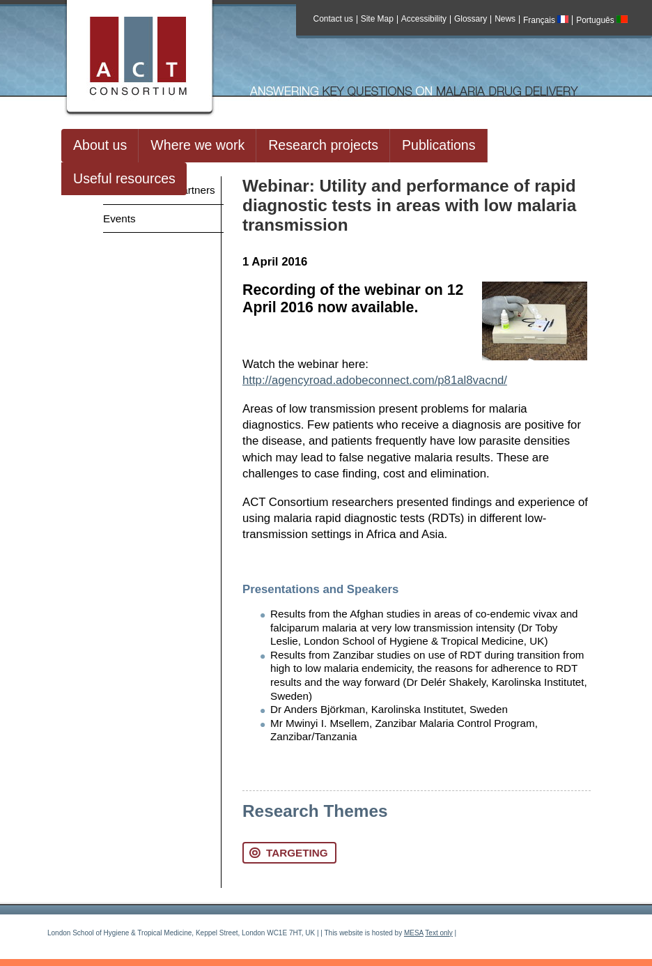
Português (602, 20)
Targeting (288, 852)
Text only (438, 933)
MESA (414, 933)
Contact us (333, 19)
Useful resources (124, 178)
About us (100, 145)
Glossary (470, 19)
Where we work (197, 145)
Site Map (377, 19)
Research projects (323, 145)
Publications (439, 145)
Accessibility (424, 19)
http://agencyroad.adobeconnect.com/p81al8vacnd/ (374, 380)
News (505, 19)
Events (119, 218)
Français (545, 20)
